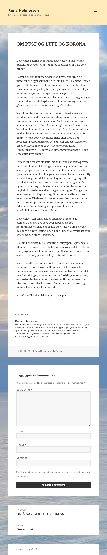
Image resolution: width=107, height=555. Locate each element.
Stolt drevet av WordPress (28, 549)
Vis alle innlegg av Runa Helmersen (32, 336)
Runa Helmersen (23, 10)
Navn (20, 431)
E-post (21, 444)
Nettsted (21, 458)
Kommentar (24, 389)
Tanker (59, 351)
